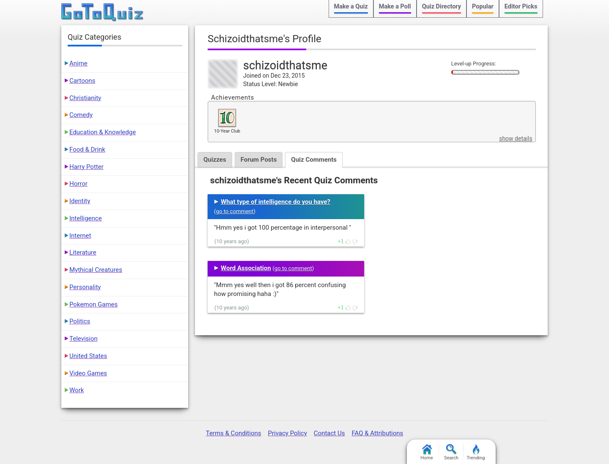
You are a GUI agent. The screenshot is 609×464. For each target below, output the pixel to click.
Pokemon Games (93, 304)
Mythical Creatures (95, 270)
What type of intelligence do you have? (275, 202)
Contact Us (329, 433)
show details (515, 138)
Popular (483, 6)
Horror (78, 183)
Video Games (88, 373)
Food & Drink (87, 149)
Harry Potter (86, 167)
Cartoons (82, 80)
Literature (82, 252)
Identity (79, 201)
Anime (78, 63)
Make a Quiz (351, 6)
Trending (476, 452)
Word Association (246, 268)
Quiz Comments (314, 159)
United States (88, 356)
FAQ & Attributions (377, 433)
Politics (79, 321)
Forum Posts (259, 159)
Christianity (85, 98)
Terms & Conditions (233, 433)
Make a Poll (395, 6)
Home (426, 452)
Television (83, 338)
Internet (80, 235)
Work (76, 390)
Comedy (81, 115)
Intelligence (85, 218)
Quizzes (214, 159)
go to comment (235, 211)
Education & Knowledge (102, 132)
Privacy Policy (287, 433)
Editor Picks (521, 6)
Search (451, 452)
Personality (85, 287)
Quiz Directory (441, 6)
